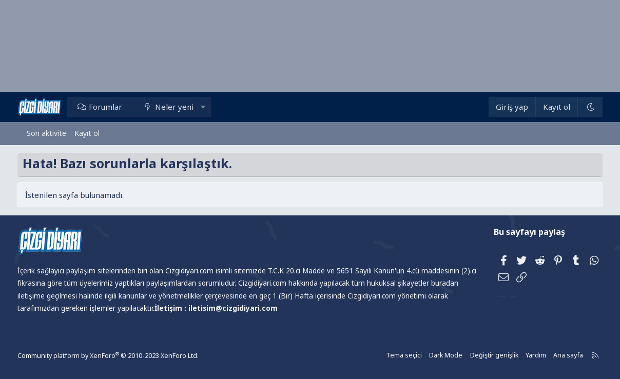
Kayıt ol (87, 133)
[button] (212, 106)
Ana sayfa (556, 355)
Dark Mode (437, 355)
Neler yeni (183, 107)
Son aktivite (46, 133)
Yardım (524, 355)
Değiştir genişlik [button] (484, 355)
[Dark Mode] (580, 107)
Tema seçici (396, 355)
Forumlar (114, 107)
